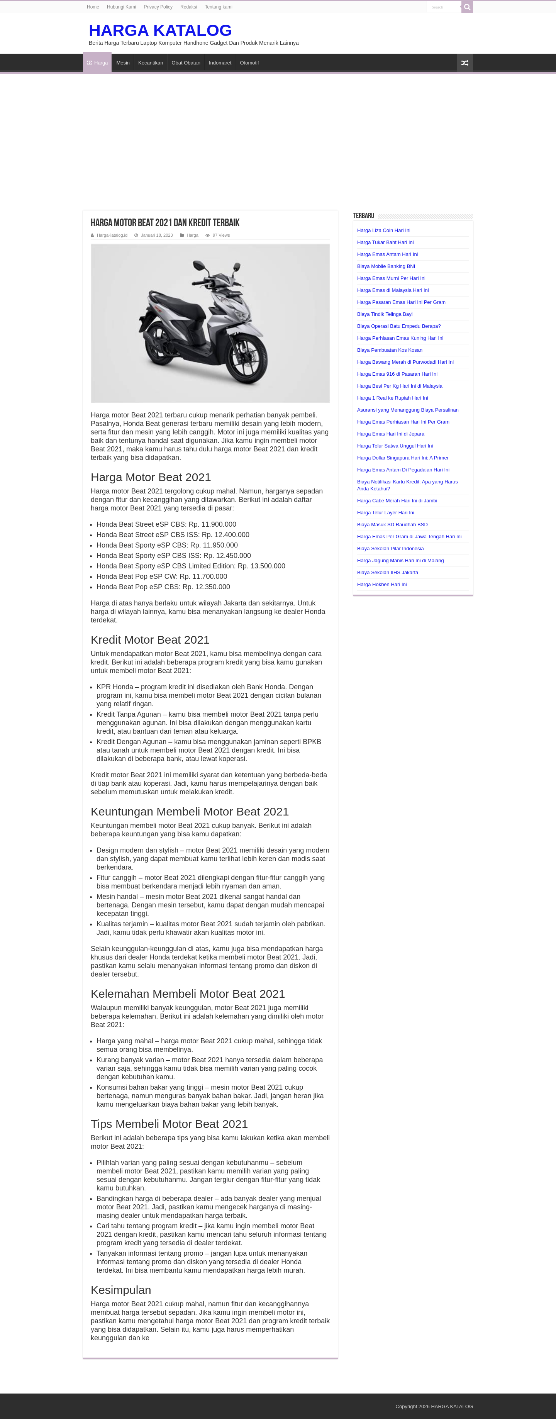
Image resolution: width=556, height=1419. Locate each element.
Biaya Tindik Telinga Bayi (385, 314)
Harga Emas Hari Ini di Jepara (390, 434)
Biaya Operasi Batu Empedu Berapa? (399, 326)
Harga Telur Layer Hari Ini (385, 512)
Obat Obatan (185, 63)
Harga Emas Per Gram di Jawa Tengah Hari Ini (409, 536)
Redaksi (188, 7)
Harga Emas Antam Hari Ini (387, 254)
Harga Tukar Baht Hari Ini (385, 242)
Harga (97, 63)
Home (93, 7)
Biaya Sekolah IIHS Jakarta (387, 572)
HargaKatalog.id (112, 235)
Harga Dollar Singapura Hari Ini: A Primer (403, 458)
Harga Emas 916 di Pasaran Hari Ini (397, 374)
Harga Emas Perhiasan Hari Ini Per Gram (403, 422)
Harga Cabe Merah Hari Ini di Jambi (397, 501)
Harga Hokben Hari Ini (382, 584)
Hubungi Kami (121, 7)
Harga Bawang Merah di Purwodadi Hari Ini (405, 362)
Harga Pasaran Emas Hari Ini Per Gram (401, 302)
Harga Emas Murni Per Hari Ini (391, 278)
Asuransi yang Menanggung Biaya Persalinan (408, 410)
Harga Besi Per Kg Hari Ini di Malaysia (399, 386)
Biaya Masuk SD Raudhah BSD (392, 524)
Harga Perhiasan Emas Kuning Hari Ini (400, 338)
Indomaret (220, 63)
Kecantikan (150, 63)
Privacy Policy (158, 7)
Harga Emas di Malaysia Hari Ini (393, 290)
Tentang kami (218, 7)
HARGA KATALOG (160, 30)
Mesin (123, 63)
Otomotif (249, 63)
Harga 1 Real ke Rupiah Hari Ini (392, 398)
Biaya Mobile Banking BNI (386, 266)
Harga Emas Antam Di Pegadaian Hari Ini (403, 470)
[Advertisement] (278, 137)
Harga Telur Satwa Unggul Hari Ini (395, 446)
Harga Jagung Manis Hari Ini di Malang (400, 560)
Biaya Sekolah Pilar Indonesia (390, 548)
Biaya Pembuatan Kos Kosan (389, 350)
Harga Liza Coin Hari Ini (383, 230)
